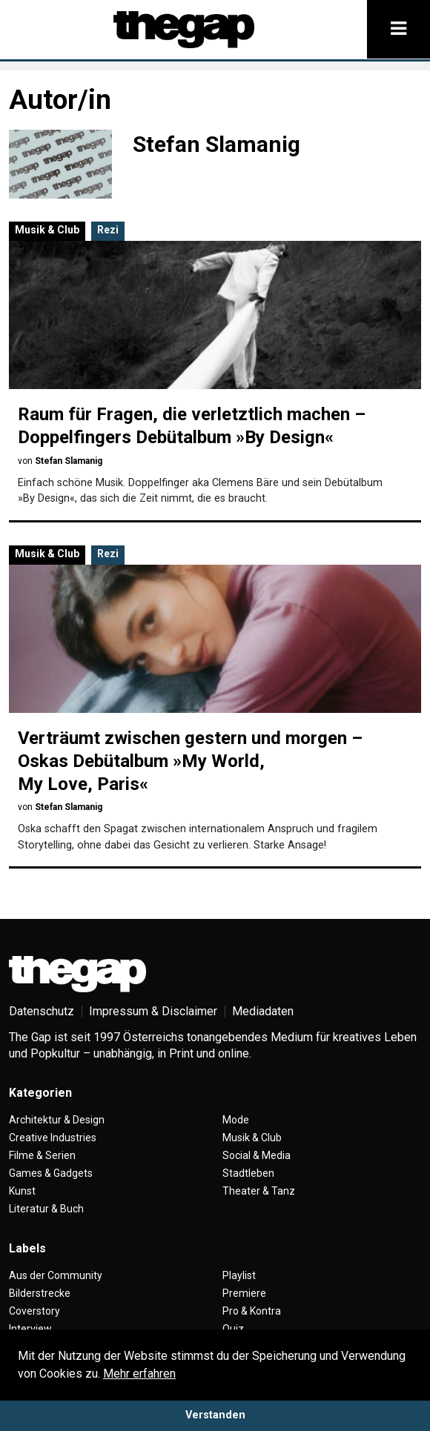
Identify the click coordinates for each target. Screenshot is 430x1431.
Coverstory (34, 1311)
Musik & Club (47, 230)
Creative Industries (52, 1137)
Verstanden (215, 1415)
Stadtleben (248, 1173)
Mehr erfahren (139, 1374)
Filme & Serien (42, 1155)
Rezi (108, 230)
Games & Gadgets (51, 1173)
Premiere (244, 1293)
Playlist (239, 1275)
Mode (235, 1120)
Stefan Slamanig (68, 461)
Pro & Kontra (251, 1311)
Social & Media (256, 1155)
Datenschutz (41, 1011)
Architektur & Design (57, 1120)
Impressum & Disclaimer (153, 1011)
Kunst (22, 1191)
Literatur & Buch (46, 1209)
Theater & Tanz (258, 1191)
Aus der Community (55, 1275)
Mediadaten (263, 1011)
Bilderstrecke (39, 1293)
